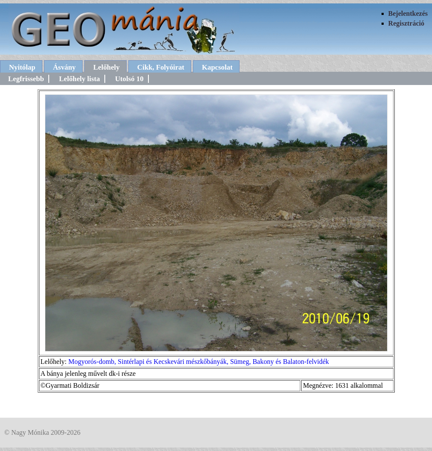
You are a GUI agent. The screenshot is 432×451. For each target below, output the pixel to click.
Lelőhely (106, 67)
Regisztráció (406, 23)
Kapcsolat (217, 67)
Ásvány (64, 67)
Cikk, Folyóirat (160, 67)
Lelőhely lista (79, 79)
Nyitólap (22, 67)
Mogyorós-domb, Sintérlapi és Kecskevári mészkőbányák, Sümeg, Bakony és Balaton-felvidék (198, 361)
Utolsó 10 (129, 79)
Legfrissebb (26, 79)
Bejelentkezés (408, 13)
